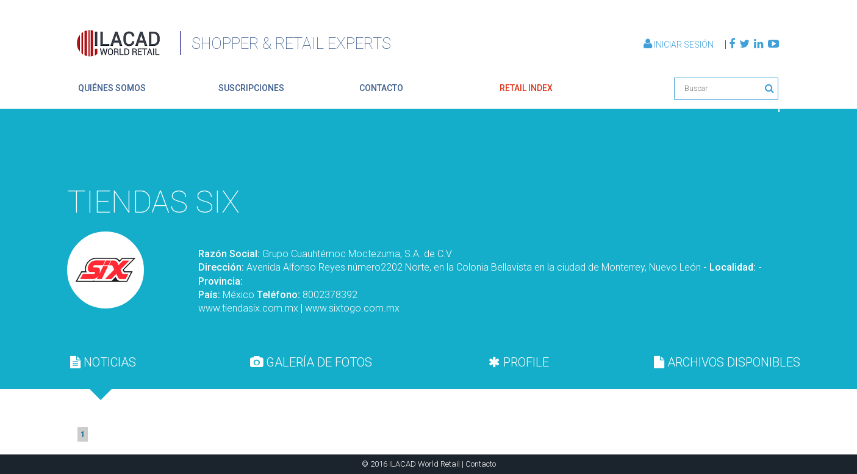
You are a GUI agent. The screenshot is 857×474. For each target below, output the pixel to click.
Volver (750, 149)
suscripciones (251, 88)
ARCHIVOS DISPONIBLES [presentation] (727, 362)
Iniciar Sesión (679, 44)
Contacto (480, 464)
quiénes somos (112, 88)
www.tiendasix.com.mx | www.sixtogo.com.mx (299, 308)
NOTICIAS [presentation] (103, 362)
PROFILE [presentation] (519, 362)
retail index (526, 88)
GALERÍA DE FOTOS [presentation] (311, 362)
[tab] (103, 362)
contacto (381, 88)
